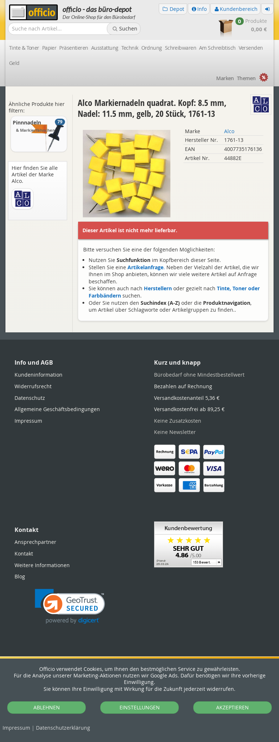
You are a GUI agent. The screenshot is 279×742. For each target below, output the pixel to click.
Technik (129, 47)
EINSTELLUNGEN (140, 707)
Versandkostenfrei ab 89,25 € (189, 409)
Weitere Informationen (42, 565)
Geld (14, 63)
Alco (229, 131)
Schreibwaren (180, 47)
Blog (20, 576)
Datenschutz (63, 727)
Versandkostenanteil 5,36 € (186, 397)
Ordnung (151, 47)
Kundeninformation (38, 374)
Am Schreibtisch (217, 47)
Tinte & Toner (24, 47)
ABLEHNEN (46, 707)
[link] (69, 606)
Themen (246, 78)
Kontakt (24, 553)
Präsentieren (73, 47)
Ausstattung (104, 47)
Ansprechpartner (35, 541)
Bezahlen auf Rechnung (183, 386)
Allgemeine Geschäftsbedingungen (57, 409)
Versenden (251, 47)
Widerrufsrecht (33, 386)
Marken (225, 78)
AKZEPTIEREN (232, 707)
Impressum (16, 727)
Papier (49, 47)
